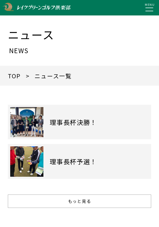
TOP (14, 76)
